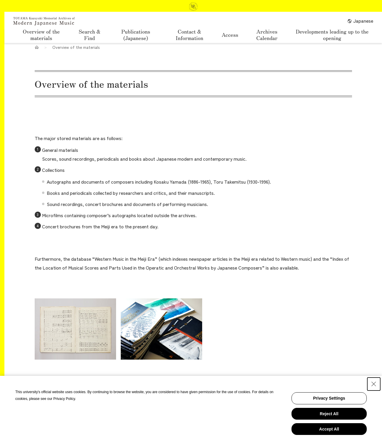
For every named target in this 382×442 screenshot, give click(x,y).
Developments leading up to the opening (332, 34)
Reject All (329, 413)
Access (230, 34)
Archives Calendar (266, 34)
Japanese (360, 20)
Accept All (329, 429)
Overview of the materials (41, 34)
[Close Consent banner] (373, 384)
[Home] (37, 47)
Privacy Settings (329, 398)
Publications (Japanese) (135, 34)
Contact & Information (189, 34)
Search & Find (89, 34)
